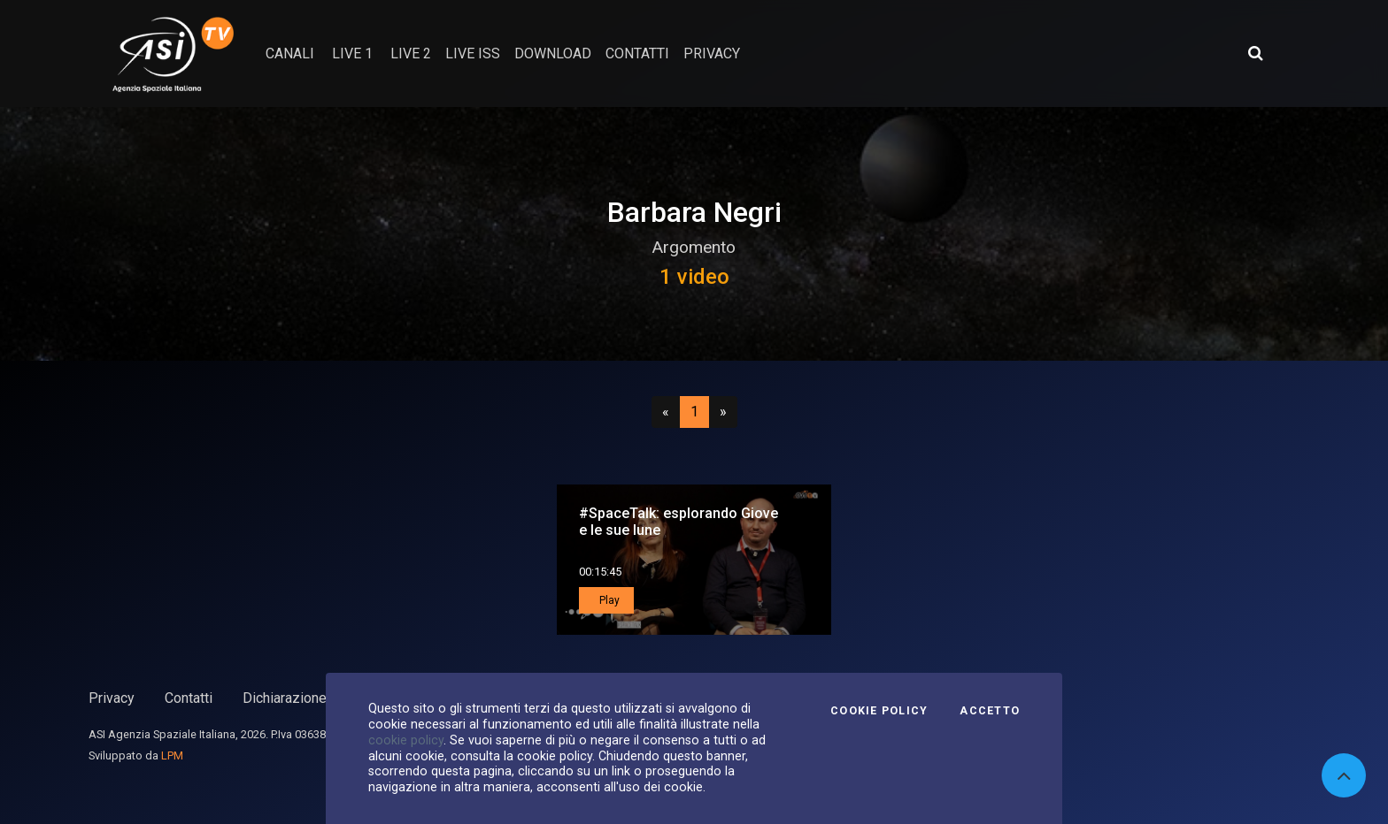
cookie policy (405, 740)
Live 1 (352, 53)
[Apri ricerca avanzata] (1255, 53)
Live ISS (472, 53)
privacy (711, 53)
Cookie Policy (879, 711)
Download (552, 53)
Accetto (990, 711)
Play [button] (608, 600)
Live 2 (410, 53)
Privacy (112, 698)
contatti (637, 53)
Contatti (188, 698)
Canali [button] (290, 53)
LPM (172, 755)
